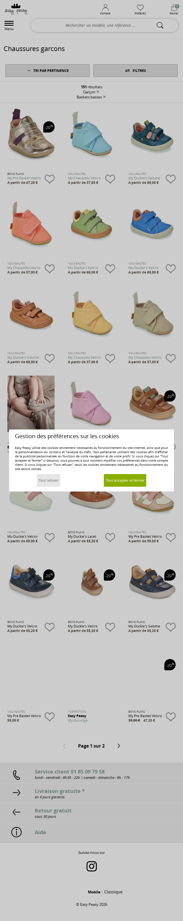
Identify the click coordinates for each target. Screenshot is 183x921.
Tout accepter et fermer (125, 480)
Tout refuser (48, 480)
